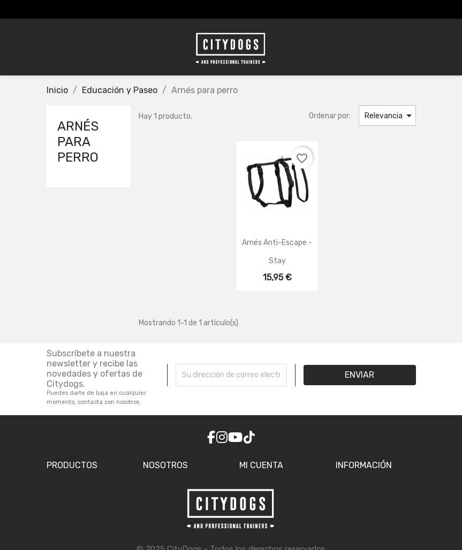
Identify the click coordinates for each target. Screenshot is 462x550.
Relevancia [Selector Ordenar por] (390, 115)
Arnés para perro (78, 142)
